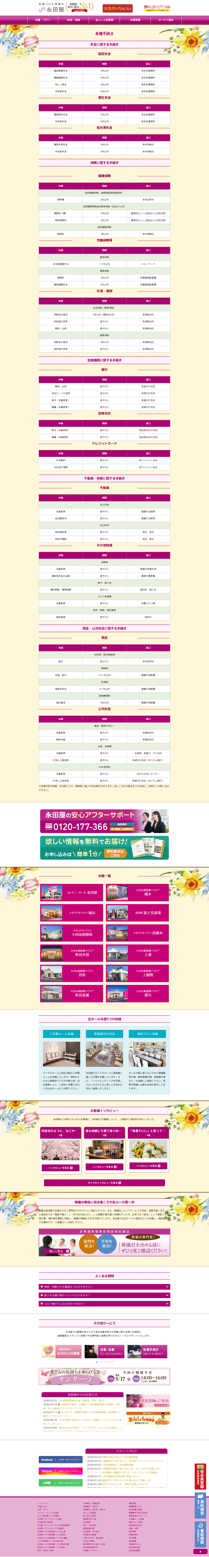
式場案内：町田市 (90, 1506)
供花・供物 (73, 20)
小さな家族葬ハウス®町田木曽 (50, 1541)
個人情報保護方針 (90, 1547)
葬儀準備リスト (135, 1506)
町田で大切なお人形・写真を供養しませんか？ (125, 1484)
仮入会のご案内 (89, 1516)
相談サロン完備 (135, 1522)
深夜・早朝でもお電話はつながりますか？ (104, 1287)
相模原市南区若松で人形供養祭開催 (119, 1457)
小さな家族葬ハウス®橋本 (48, 1516)
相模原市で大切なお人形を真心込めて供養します (126, 1480)
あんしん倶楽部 (104, 20)
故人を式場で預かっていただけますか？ (104, 1295)
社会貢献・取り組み (91, 1531)
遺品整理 (132, 1541)
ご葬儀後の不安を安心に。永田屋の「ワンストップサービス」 (133, 1461)
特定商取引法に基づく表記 (94, 1544)
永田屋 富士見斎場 (45, 1522)
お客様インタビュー (91, 1550)
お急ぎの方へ (42, 1506)
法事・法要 (133, 1528)
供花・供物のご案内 (45, 1550)
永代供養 (132, 1538)
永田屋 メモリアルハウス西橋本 (50, 1528)
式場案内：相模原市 (91, 1503)
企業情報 (135, 20)
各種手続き (133, 1534)
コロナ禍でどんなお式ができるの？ (104, 1304)
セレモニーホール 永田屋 (47, 1512)
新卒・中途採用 (89, 1525)
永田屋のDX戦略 (89, 1534)
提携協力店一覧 (89, 1519)
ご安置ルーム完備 (136, 1519)
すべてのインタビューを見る (104, 1182)
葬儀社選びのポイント (138, 1516)
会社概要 (86, 1522)
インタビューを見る (61, 1167)
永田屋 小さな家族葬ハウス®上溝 (51, 1531)
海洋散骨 (132, 1531)
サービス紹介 (166, 20)
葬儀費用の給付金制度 (138, 1512)
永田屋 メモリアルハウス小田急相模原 (53, 1525)
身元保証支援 (134, 1547)
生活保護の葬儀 (135, 1509)
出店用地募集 (134, 1550)
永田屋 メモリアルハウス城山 (49, 1519)
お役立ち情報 (88, 1541)
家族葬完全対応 (135, 1525)
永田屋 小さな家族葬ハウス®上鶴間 (52, 1538)
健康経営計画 (88, 1528)
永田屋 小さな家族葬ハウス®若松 (51, 1534)
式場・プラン (42, 20)
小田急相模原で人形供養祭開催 (117, 1464)
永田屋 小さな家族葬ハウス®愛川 (51, 1547)
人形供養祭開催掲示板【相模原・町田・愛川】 (81, 1400)
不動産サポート (135, 1544)
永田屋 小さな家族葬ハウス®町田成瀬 (53, 1544)
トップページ (42, 1503)
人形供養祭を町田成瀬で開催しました (120, 1476)
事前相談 (132, 1503)
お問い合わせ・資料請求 (93, 1538)
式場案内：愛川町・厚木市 (94, 1509)
